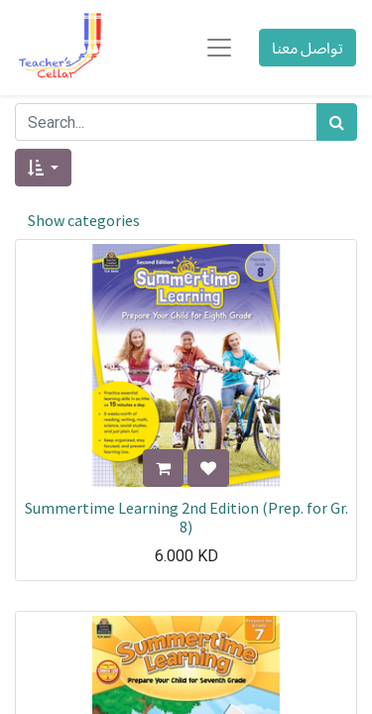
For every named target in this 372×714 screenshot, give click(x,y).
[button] (43, 167)
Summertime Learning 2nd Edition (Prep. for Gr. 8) (186, 517)
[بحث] (336, 122)
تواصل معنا (307, 48)
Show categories (84, 220)
